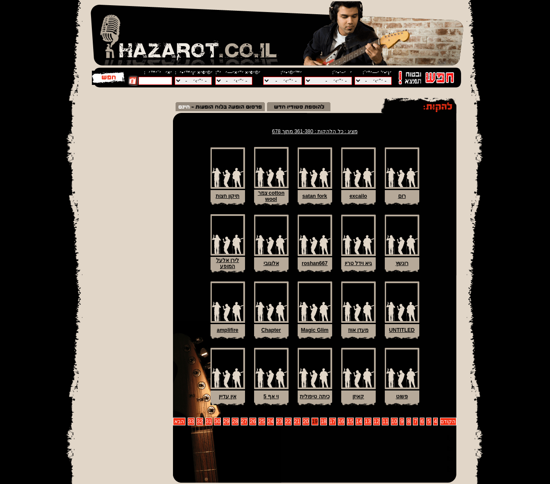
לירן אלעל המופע (227, 263)
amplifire (227, 330)
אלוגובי (271, 263)
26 (253, 421)
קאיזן (358, 396)
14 (358, 421)
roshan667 (314, 263)
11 (385, 421)
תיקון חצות (227, 196)
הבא (179, 421)
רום (402, 196)
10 (394, 421)
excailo (358, 196)
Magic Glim (314, 330)
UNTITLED (402, 330)
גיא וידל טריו (358, 263)
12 (376, 421)
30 (217, 421)
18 (323, 421)
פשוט (402, 396)
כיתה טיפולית (314, 396)
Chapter (271, 330)
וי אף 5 (271, 396)
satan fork (314, 196)
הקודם (448, 421)
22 (288, 421)
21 (297, 421)
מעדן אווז (358, 330)
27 (244, 421)
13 (368, 421)
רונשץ (402, 263)
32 (200, 421)
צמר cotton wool (271, 196)
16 (341, 421)
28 (235, 421)
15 (350, 421)
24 (270, 421)
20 (305, 421)
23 (279, 421)
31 (208, 421)
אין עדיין (227, 396)
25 (261, 421)
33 (191, 421)
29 (226, 421)
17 (332, 421)
